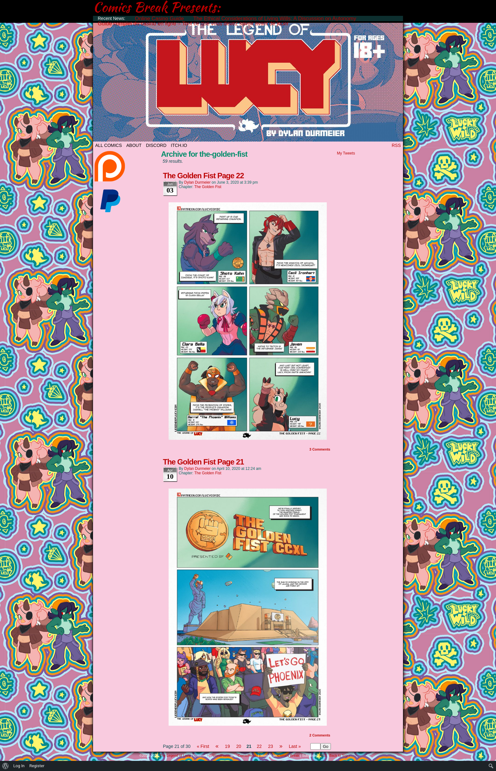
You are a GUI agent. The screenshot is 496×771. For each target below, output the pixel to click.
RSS (396, 145)
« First (203, 746)
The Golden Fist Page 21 (203, 462)
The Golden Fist (207, 187)
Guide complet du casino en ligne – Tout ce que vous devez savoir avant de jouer (193, 24)
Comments (319, 449)
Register (37, 765)
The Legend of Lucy (248, 80)
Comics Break (288, 755)
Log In (19, 765)
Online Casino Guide (159, 19)
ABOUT (133, 145)
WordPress (221, 755)
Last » (295, 746)
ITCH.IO (179, 145)
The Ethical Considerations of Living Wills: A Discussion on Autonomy (274, 19)
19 (227, 746)
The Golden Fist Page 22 (203, 175)
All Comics (108, 145)
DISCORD (156, 145)
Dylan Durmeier (197, 182)
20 (238, 746)
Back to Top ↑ (339, 755)
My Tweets (346, 153)
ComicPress (247, 755)
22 (259, 746)
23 (270, 746)
